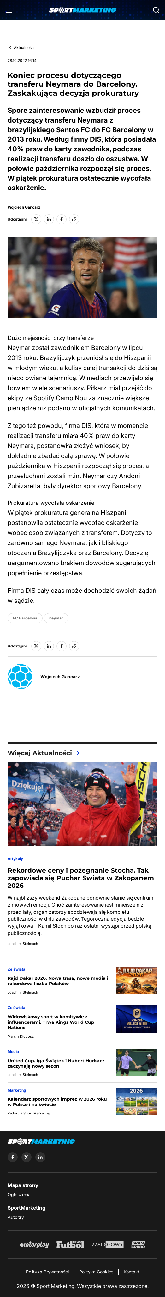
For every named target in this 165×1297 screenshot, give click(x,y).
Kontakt (131, 1271)
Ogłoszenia (19, 1194)
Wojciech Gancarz (24, 207)
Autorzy (16, 1217)
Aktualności (24, 47)
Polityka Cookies (96, 1271)
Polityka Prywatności (47, 1271)
